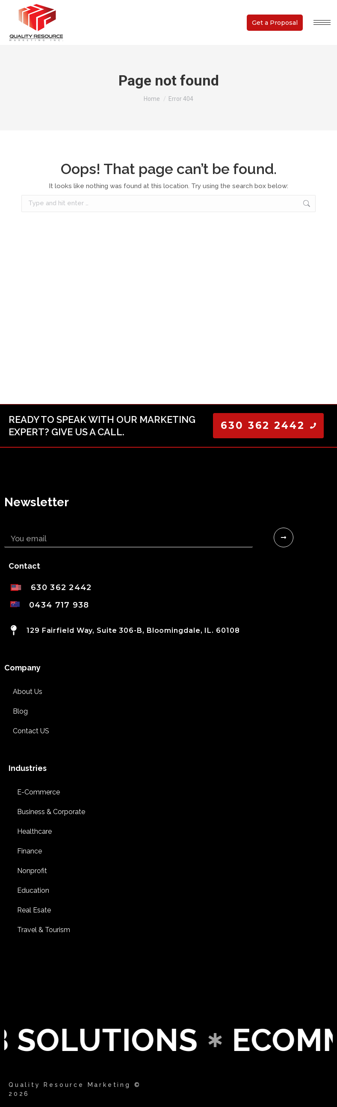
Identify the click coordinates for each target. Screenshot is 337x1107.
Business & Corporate (51, 812)
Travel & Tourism (43, 930)
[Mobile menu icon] (322, 22)
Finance (29, 851)
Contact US (31, 731)
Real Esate (34, 910)
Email (14, 524)
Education (33, 890)
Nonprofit (32, 871)
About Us (27, 692)
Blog (20, 711)
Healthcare (34, 831)
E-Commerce (38, 792)
